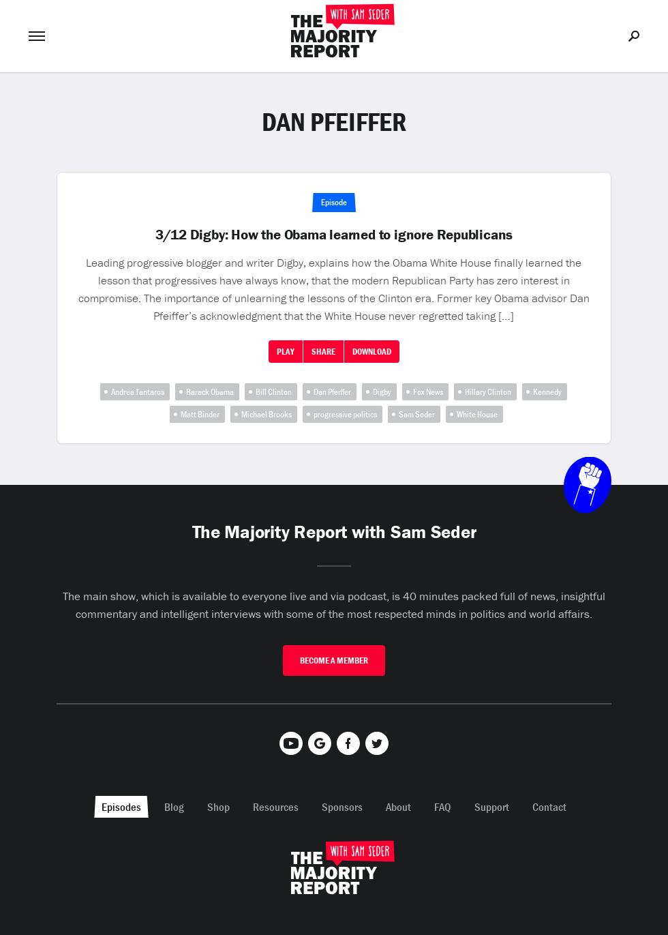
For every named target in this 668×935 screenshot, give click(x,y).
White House (477, 414)
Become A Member (334, 660)
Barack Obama (210, 392)
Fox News (428, 392)
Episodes (121, 806)
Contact (549, 806)
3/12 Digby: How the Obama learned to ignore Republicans (334, 234)
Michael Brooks (266, 414)
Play (285, 351)
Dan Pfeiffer (332, 392)
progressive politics (345, 414)
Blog (174, 806)
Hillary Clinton (488, 392)
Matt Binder (200, 414)
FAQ (442, 806)
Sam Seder (417, 414)
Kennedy (547, 392)
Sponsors (342, 806)
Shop (218, 806)
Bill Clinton (274, 392)
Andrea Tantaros (137, 392)
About (398, 806)
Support (491, 806)
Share (323, 351)
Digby (382, 392)
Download (371, 351)
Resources (276, 806)
